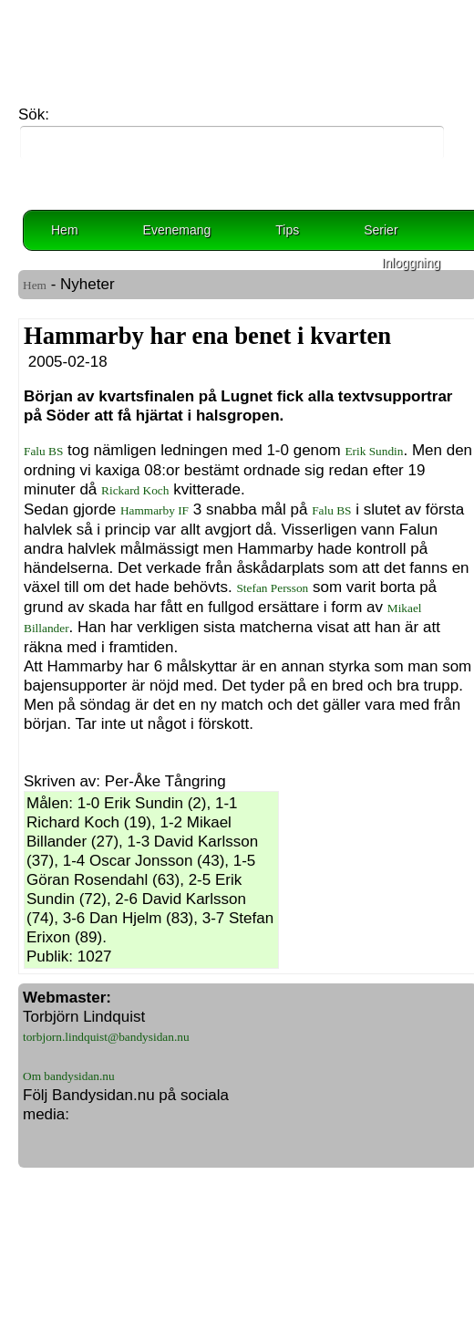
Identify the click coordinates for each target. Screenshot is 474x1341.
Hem (64, 230)
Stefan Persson (272, 588)
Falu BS (43, 451)
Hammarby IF (154, 510)
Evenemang (177, 230)
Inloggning (410, 262)
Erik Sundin (374, 451)
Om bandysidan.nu (69, 1076)
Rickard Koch (135, 490)
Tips (287, 230)
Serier (380, 230)
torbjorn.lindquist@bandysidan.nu (106, 1037)
